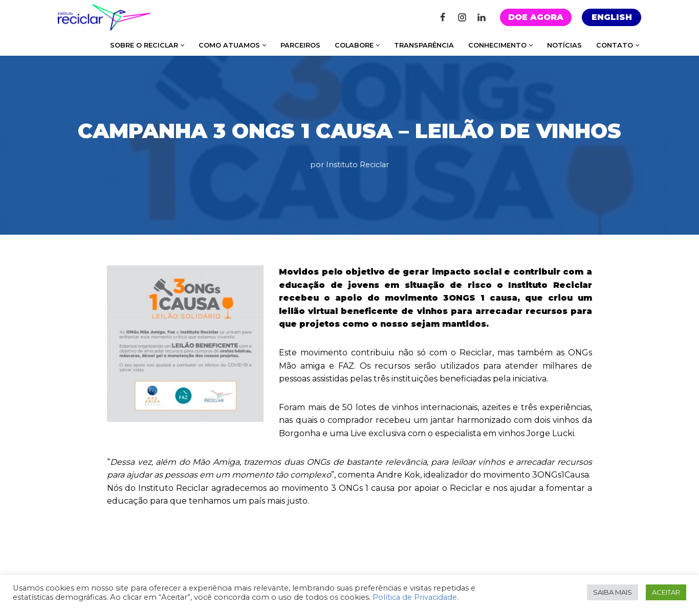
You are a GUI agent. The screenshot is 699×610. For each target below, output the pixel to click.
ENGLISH (612, 17)
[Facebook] (442, 17)
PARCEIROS (300, 45)
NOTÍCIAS (564, 45)
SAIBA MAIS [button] (612, 592)
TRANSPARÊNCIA (424, 45)
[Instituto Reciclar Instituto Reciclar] (104, 17)
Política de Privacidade (415, 597)
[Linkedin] (481, 17)
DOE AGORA (535, 17)
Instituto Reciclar (357, 164)
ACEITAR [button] (666, 592)
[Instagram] (462, 17)
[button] (182, 45)
